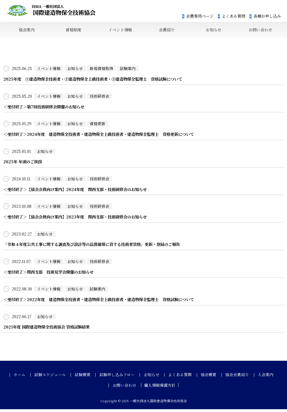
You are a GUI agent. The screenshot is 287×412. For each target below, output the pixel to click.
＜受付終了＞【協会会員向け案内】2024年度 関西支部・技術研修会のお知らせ (79, 191)
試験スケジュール (56, 378)
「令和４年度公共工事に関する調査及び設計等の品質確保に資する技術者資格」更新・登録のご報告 (98, 247)
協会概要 (205, 378)
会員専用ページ (200, 16)
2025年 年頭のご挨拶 (23, 164)
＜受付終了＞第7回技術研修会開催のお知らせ (46, 108)
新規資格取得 (101, 70)
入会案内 (258, 378)
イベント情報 (120, 30)
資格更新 (97, 125)
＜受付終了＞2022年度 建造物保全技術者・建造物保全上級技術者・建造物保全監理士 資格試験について (105, 302)
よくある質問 (233, 16)
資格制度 (73, 30)
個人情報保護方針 (159, 388)
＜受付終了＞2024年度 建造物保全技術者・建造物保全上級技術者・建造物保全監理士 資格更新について (105, 136)
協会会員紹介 (231, 378)
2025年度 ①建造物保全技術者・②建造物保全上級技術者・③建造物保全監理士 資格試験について (98, 80)
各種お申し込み (267, 16)
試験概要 (86, 378)
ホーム (27, 378)
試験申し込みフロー (119, 378)
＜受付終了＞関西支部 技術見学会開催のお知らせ (51, 275)
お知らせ (213, 30)
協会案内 (26, 30)
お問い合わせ (260, 30)
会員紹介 (167, 30)
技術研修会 (99, 97)
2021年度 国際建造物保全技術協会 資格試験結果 (49, 330)
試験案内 (128, 70)
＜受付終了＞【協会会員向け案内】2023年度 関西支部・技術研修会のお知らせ (79, 219)
